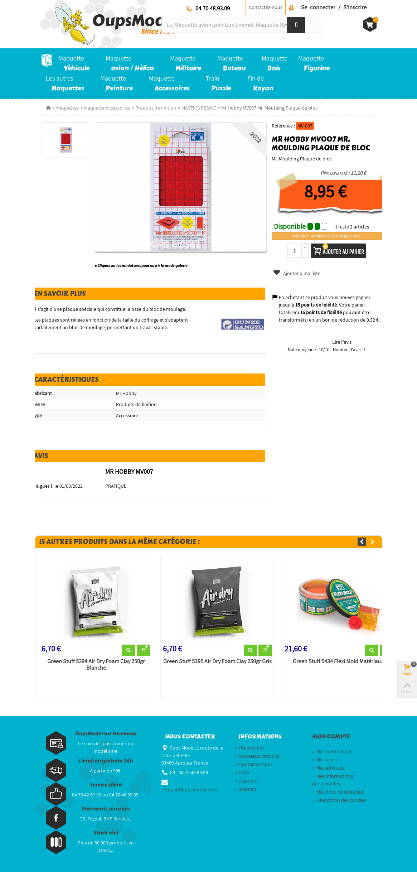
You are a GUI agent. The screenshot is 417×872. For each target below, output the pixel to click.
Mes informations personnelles (332, 780)
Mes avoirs (325, 759)
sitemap (245, 789)
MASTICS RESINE (198, 108)
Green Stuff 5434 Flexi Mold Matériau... (339, 661)
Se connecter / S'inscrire (334, 7)
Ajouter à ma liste (296, 273)
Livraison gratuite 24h (106, 761)
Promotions (250, 748)
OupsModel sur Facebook (105, 733)
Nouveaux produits (257, 756)
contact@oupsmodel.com (189, 789)
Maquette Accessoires (107, 108)
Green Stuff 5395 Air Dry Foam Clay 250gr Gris (217, 661)
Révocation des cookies (339, 800)
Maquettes (67, 108)
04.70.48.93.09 (212, 8)
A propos (246, 780)
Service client (106, 785)
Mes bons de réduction (338, 792)
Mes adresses (328, 768)
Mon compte (331, 736)
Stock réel (106, 833)
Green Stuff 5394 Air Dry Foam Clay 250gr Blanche (96, 664)
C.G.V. (242, 772)
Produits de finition (155, 108)
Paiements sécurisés (106, 809)
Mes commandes (332, 751)
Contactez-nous (265, 7)
